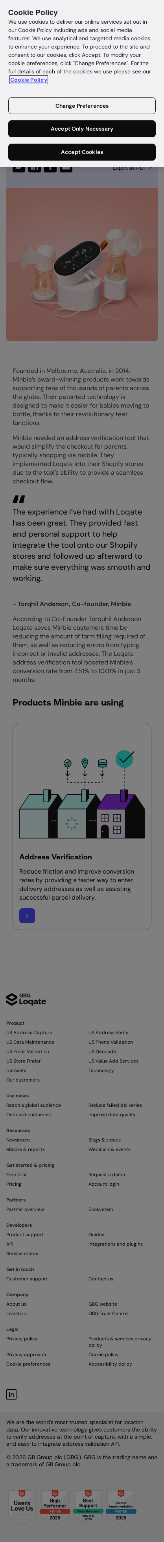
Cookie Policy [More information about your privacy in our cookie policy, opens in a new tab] (28, 75)
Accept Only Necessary (82, 125)
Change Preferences (82, 101)
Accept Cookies (82, 148)
